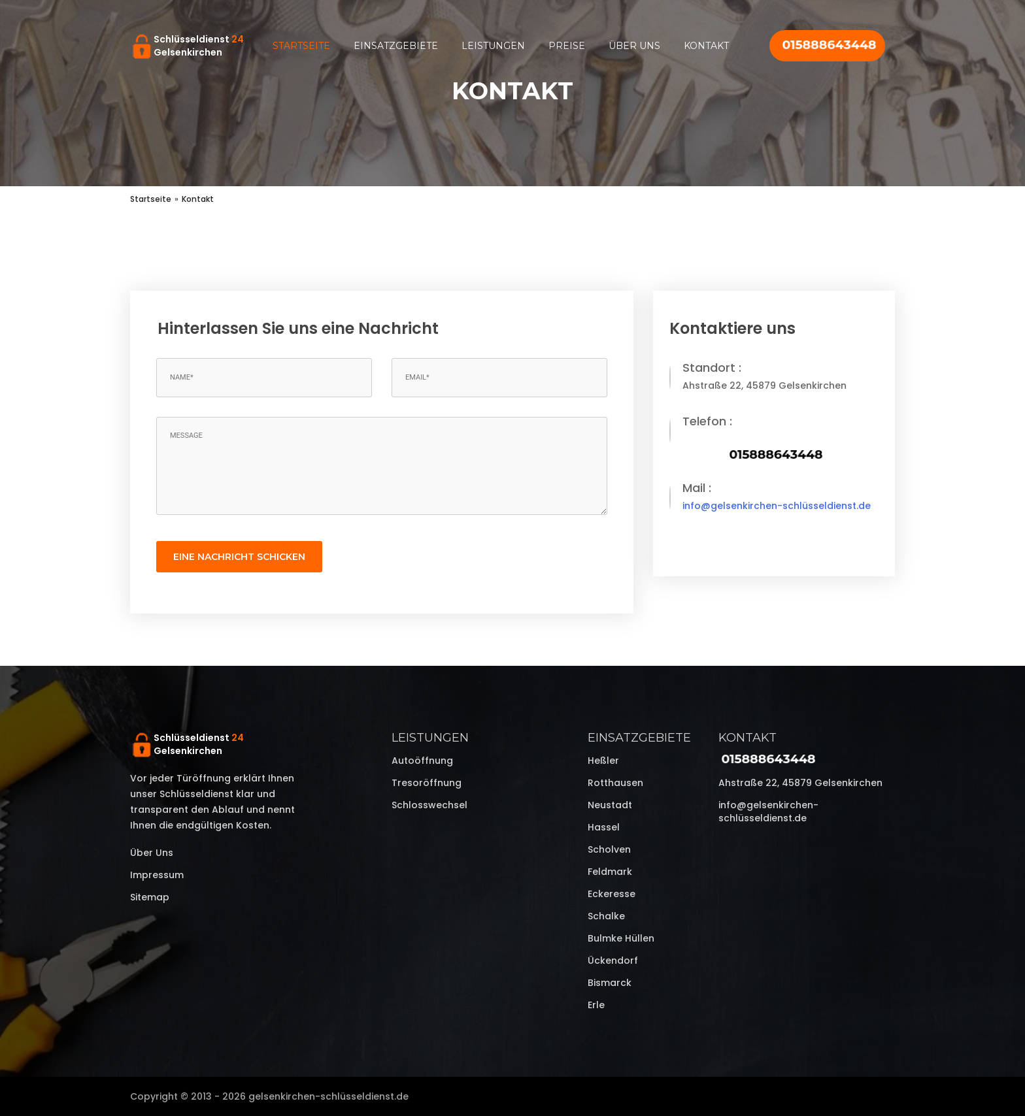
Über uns (634, 46)
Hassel (604, 827)
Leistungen (493, 46)
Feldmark (610, 871)
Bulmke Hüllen (621, 938)
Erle (596, 1004)
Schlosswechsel (429, 805)
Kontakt (706, 46)
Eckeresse (611, 893)
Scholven (609, 849)
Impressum (157, 874)
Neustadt (610, 805)
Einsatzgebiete (396, 46)
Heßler (603, 760)
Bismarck (609, 982)
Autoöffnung (422, 760)
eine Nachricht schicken (239, 557)
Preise (566, 46)
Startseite (301, 46)
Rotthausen (615, 782)
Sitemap (149, 897)
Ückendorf (613, 960)
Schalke (606, 916)
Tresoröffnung (427, 782)
